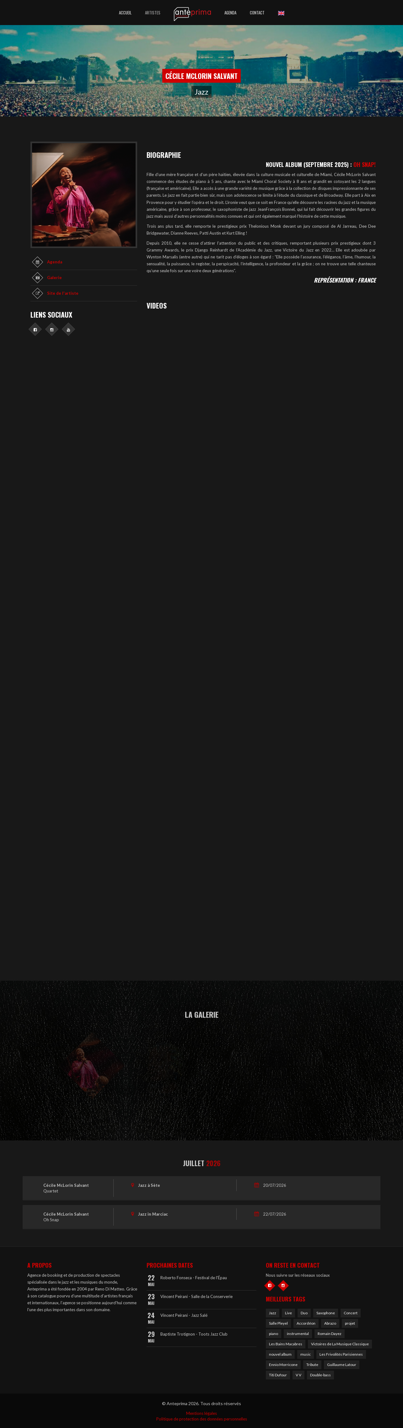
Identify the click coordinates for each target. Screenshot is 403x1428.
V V (298, 1375)
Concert (350, 1313)
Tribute (312, 1364)
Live (288, 1313)
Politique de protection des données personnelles (201, 1418)
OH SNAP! (364, 164)
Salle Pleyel (278, 1323)
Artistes (152, 12)
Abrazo (330, 1323)
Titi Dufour (278, 1375)
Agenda (230, 12)
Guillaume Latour (341, 1364)
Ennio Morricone (283, 1364)
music (305, 1354)
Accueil (125, 12)
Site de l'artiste (62, 293)
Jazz (272, 1313)
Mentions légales (201, 1413)
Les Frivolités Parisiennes (341, 1354)
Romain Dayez (329, 1333)
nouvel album (280, 1354)
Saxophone (325, 1313)
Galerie (54, 277)
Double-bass (320, 1375)
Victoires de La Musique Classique (340, 1344)
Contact (257, 12)
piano (273, 1333)
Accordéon (306, 1323)
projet (350, 1323)
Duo (304, 1313)
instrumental (298, 1333)
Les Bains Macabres (285, 1344)
